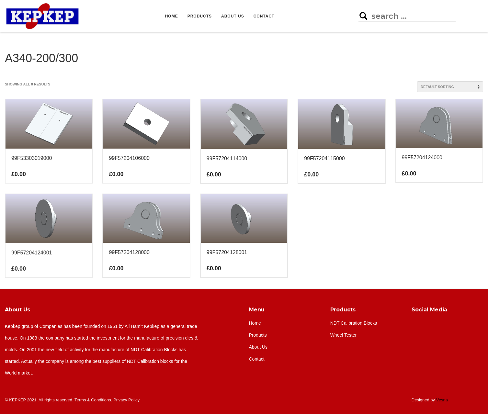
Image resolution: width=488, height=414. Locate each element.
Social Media (429, 310)
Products (343, 310)
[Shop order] (450, 86)
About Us (17, 310)
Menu (257, 310)
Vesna (442, 399)
